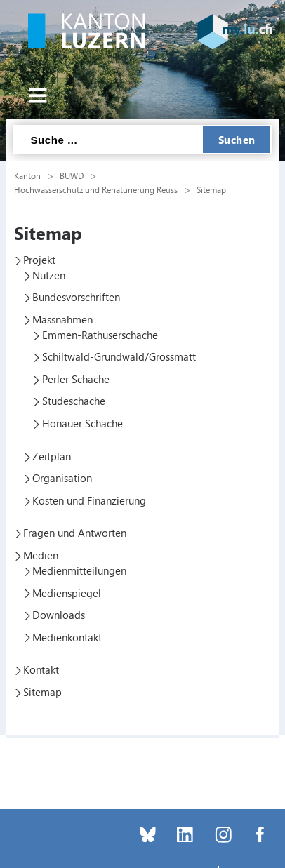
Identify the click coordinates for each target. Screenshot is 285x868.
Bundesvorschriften (76, 297)
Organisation (62, 478)
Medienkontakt (67, 637)
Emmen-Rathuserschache (100, 335)
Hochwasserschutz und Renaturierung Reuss (96, 189)
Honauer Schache (82, 423)
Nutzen (48, 275)
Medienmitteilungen (79, 570)
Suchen (237, 140)
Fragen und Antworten (74, 533)
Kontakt (41, 669)
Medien (40, 555)
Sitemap (211, 189)
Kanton (27, 175)
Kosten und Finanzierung (89, 500)
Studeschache (73, 401)
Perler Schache (76, 379)
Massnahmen (62, 319)
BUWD (72, 175)
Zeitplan (51, 456)
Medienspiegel (66, 593)
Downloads (58, 615)
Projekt (39, 260)
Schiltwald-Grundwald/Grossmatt (119, 356)
